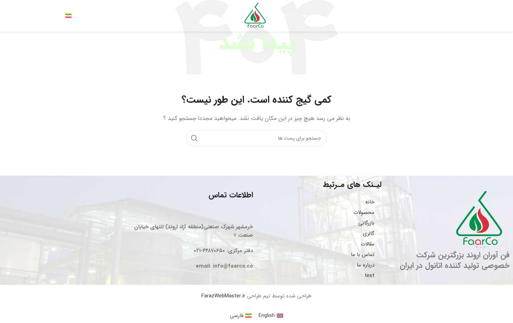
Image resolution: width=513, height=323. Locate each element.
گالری (368, 233)
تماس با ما (362, 254)
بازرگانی (366, 223)
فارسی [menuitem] (236, 315)
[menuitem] (271, 315)
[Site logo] (255, 15)
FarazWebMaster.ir (223, 296)
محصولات (363, 212)
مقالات (367, 244)
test (369, 275)
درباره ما (365, 265)
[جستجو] (82, 16)
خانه (369, 202)
